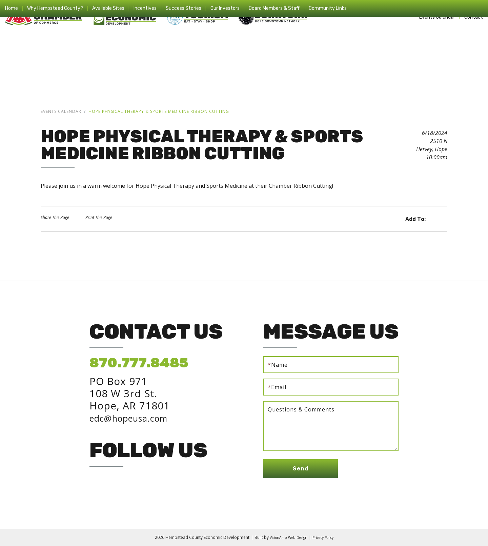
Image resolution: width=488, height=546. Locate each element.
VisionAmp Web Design (286, 537)
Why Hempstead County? (55, 8)
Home (11, 8)
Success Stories (183, 8)
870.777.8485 (138, 363)
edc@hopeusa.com (137, 418)
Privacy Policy (326, 537)
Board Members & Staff (274, 8)
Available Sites (108, 8)
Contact (473, 17)
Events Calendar (437, 17)
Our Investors (225, 8)
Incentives (145, 8)
